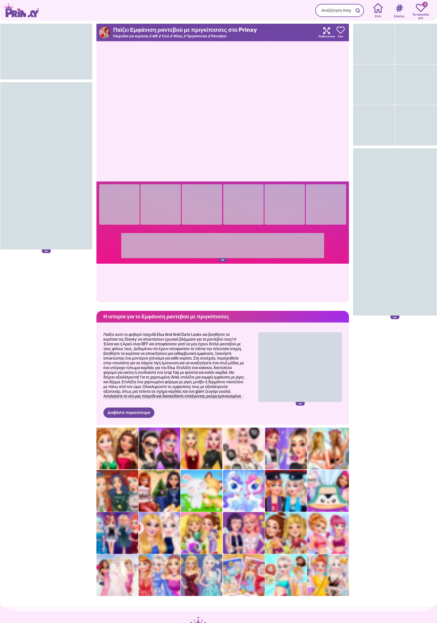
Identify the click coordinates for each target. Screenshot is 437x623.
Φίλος (178, 36)
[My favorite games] (420, 10)
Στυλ (165, 36)
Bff (155, 36)
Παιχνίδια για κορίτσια (130, 36)
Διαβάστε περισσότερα (129, 412)
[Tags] (399, 10)
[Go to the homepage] (19, 10)
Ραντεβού (219, 36)
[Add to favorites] (340, 32)
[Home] (378, 10)
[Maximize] (326, 32)
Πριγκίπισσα (197, 36)
